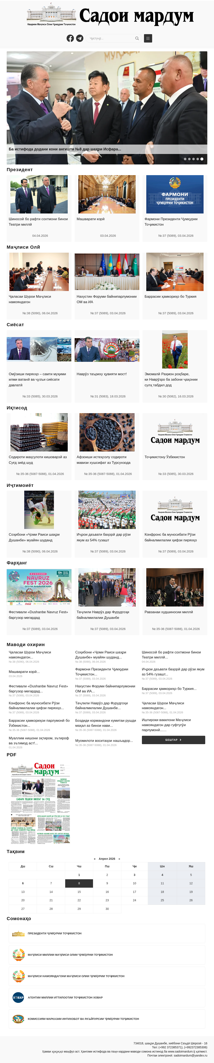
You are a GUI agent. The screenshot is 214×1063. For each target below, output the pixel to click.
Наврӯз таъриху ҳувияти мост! (102, 374)
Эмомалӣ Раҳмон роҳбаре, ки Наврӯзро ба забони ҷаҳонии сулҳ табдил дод (171, 379)
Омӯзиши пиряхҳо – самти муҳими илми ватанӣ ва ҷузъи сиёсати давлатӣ (37, 379)
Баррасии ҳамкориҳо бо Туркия (170, 297)
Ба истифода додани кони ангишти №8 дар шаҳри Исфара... (65, 149)
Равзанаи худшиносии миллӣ (169, 612)
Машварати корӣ (91, 219)
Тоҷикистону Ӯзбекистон (165, 457)
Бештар (174, 739)
